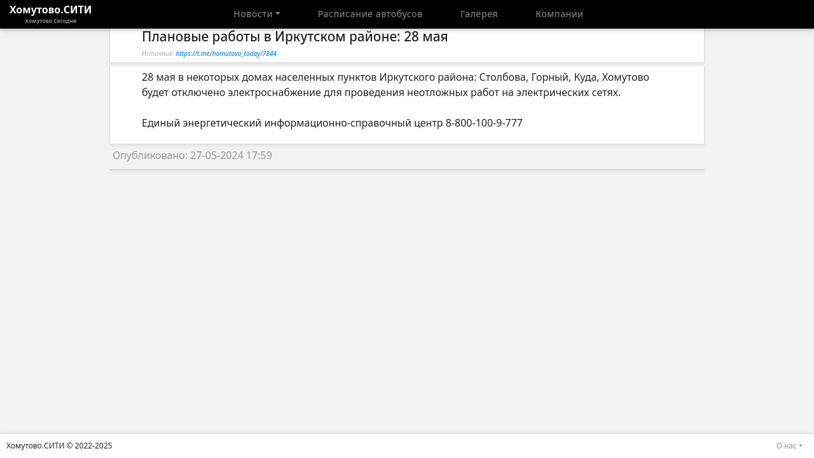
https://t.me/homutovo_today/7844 (226, 53)
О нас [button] (786, 445)
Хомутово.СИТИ (51, 14)
